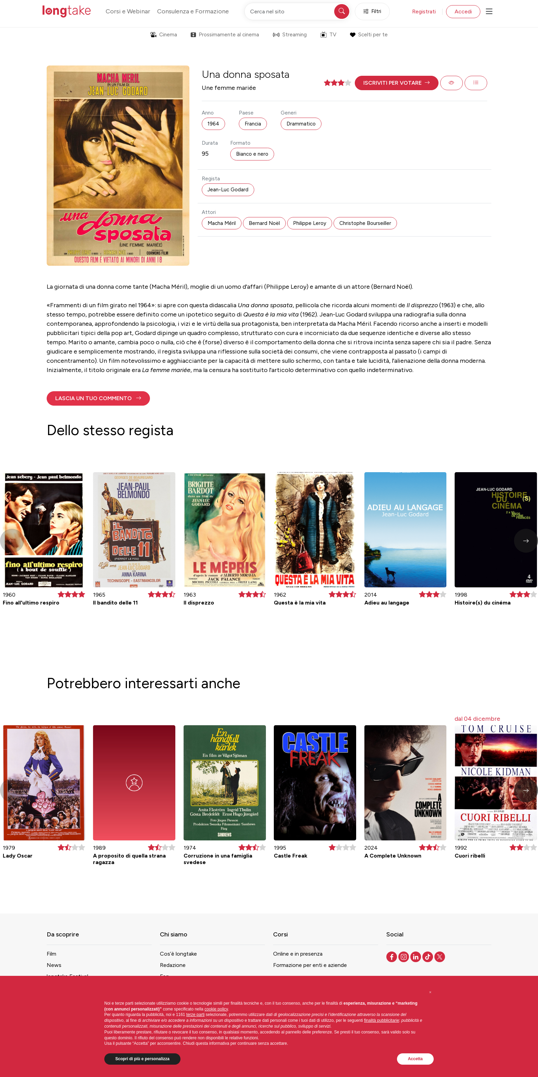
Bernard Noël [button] (264, 223)
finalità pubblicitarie (381, 1020)
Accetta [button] (415, 1058)
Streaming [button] (290, 35)
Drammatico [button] (301, 124)
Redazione (173, 965)
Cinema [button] (163, 35)
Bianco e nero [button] (252, 154)
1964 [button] (213, 124)
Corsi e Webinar (128, 11)
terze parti (195, 1014)
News (54, 965)
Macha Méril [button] (222, 223)
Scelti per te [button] (368, 35)
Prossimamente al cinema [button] (225, 35)
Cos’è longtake (178, 953)
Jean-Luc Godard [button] (228, 190)
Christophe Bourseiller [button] (365, 223)
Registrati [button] (424, 11)
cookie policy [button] (216, 1009)
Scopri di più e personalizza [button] (142, 1058)
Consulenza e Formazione (193, 11)
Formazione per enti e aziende (310, 965)
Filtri (372, 11)
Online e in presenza (298, 953)
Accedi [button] (463, 11)
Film (51, 953)
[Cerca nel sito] (297, 11)
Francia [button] (253, 124)
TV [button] (328, 35)
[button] (396, 83)
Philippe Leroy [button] (309, 223)
